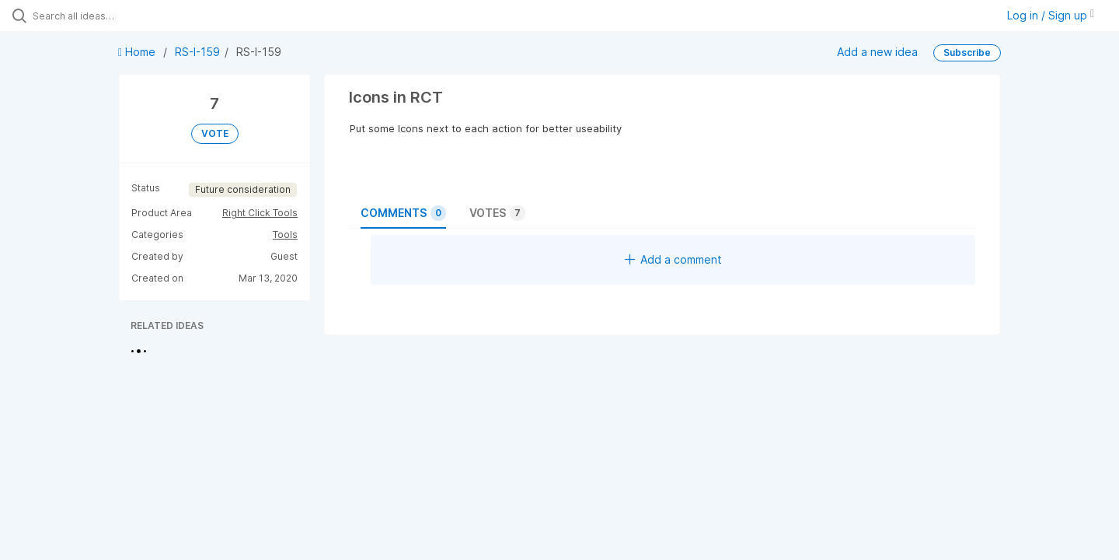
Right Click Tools (260, 213)
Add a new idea (877, 51)
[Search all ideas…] (131, 15)
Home (138, 51)
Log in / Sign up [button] (1050, 15)
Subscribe (967, 52)
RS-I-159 (197, 51)
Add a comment (673, 259)
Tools (285, 234)
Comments (403, 213)
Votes (497, 213)
